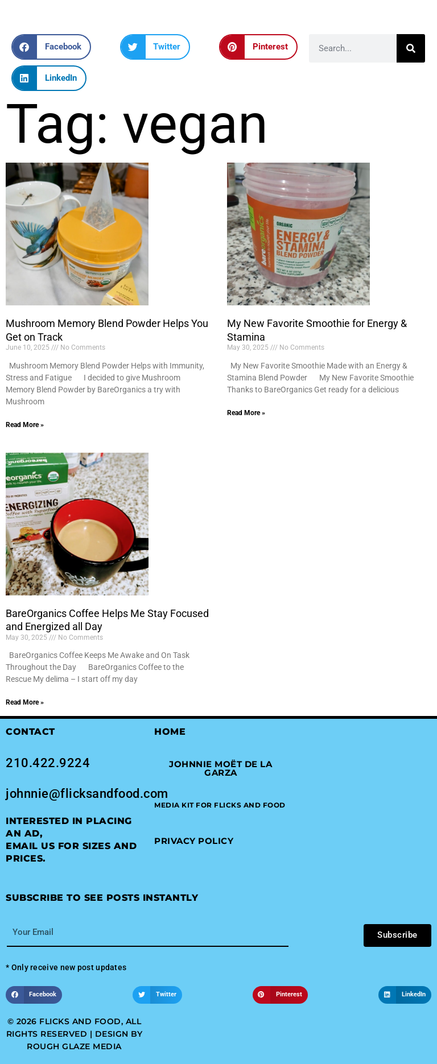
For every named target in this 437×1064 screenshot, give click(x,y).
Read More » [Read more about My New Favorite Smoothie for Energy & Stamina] (246, 413)
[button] (51, 47)
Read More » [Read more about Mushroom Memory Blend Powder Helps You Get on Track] (25, 425)
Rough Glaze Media (74, 1046)
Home (169, 731)
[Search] (411, 48)
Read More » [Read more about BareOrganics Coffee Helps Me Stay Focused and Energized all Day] (25, 702)
